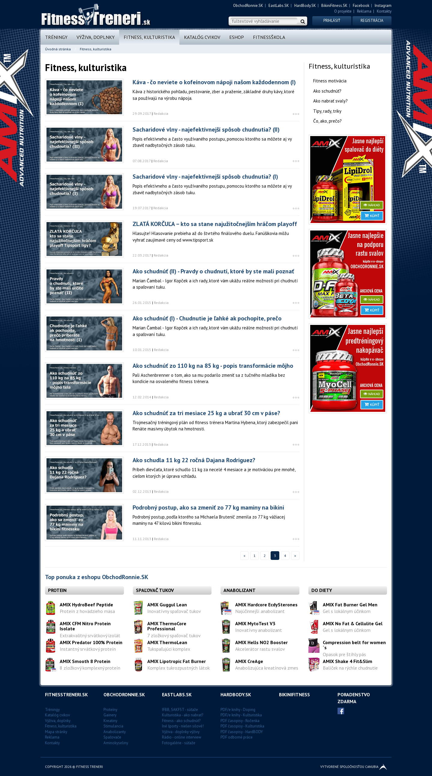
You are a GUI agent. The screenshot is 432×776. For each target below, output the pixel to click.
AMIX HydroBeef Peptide (86, 605)
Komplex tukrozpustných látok (178, 668)
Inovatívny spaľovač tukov (174, 611)
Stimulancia (113, 726)
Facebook (361, 5)
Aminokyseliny (116, 742)
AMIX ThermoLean (167, 642)
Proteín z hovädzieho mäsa (87, 611)
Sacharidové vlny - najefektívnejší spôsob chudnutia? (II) (206, 129)
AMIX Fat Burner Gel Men (350, 605)
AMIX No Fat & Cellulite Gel (352, 623)
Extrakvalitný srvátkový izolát (90, 635)
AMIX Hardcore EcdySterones (266, 605)
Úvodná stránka (58, 49)
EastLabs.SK (278, 5)
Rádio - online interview (181, 737)
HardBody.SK (305, 5)
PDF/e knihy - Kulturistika (241, 715)
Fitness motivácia (329, 81)
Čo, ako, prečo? (327, 121)
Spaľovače (112, 737)
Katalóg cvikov (202, 37)
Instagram (383, 5)
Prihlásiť (331, 20)
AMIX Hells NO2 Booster (261, 642)
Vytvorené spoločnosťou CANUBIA (353, 767)
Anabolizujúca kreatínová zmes (266, 668)
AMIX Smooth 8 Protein (85, 661)
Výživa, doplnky (95, 37)
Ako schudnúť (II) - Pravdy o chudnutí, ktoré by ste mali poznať (213, 271)
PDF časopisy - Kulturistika (242, 726)
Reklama (364, 11)
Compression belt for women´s (354, 645)
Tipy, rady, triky (327, 111)
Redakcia (161, 113)
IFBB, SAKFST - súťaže (180, 709)
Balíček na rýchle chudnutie (350, 668)
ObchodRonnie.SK (248, 5)
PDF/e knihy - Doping (237, 709)
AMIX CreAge (249, 661)
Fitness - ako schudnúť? (181, 720)
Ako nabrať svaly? (330, 101)
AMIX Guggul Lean (167, 605)
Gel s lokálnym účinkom (346, 611)
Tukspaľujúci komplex (168, 649)
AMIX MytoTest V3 (255, 623)
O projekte (343, 11)
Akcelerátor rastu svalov (260, 649)
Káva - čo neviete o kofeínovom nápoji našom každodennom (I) (214, 82)
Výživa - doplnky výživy (181, 731)
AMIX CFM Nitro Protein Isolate (85, 626)
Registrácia (372, 20)
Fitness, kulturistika (149, 37)
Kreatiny (110, 720)
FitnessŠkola (269, 37)
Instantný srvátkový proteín (88, 649)
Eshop (236, 37)
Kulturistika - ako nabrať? (182, 715)
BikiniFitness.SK (334, 5)
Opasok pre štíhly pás (344, 654)
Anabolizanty (115, 731)
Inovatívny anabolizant (258, 630)
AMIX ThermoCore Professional (166, 626)
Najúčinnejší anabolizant (260, 611)
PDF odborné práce (236, 737)
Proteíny (110, 709)
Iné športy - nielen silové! (183, 726)
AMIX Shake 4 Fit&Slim (347, 661)
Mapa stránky (56, 731)
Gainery (110, 715)
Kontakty (384, 11)
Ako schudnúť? (327, 91)
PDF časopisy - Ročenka (240, 720)
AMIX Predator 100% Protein (91, 642)
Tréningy (56, 37)
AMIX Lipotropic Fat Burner (176, 661)
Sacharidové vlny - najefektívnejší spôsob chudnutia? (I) (205, 176)
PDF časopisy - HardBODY (241, 731)
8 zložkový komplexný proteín (90, 668)
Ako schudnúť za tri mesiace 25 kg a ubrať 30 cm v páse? (206, 413)
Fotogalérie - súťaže (178, 742)
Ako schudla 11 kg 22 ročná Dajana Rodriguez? (194, 460)
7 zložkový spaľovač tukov (174, 635)
